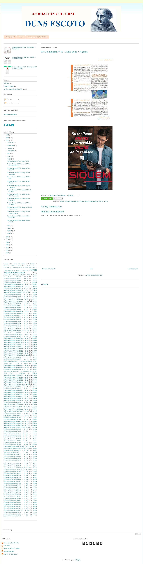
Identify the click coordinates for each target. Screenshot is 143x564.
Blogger (78, 560)
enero (9, 233)
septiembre (11, 151)
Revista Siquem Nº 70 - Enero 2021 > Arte (23, 267)
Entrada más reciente (49, 269)
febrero (10, 231)
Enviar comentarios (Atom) (94, 275)
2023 (7, 140)
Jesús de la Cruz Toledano (12, 548)
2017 (7, 250)
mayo (9, 159)
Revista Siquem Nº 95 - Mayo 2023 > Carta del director (18, 164)
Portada (32, 263)
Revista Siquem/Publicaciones (69, 201)
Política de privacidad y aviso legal (37, 37)
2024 (7, 138)
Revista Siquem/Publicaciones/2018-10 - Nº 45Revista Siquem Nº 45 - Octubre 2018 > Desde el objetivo (20, 361)
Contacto (21, 37)
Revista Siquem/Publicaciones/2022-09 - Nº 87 (17, 448)
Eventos (6, 83)
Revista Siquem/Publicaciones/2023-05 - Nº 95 (93, 201)
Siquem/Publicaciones (9, 518)
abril (9, 225)
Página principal (10, 37)
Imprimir (45, 284)
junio (9, 156)
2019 (7, 245)
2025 (7, 135)
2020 (7, 242)
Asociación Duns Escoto (11, 543)
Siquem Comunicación (10, 554)
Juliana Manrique (9, 551)
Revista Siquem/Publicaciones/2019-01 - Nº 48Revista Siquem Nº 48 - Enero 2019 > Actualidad (20, 371)
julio (9, 153)
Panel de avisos (8, 86)
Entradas (8, 99)
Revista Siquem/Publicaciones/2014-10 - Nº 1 (17, 275)
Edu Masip (7, 545)
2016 (7, 253)
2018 (7, 247)
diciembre (11, 142)
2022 (7, 237)
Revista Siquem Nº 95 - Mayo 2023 (18, 161)
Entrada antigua (133, 269)
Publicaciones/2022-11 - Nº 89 (12, 265)
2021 (7, 239)
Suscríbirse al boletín (10, 114)
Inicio (91, 269)
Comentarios (9, 103)
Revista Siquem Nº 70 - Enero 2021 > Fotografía (16, 270)
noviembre (11, 145)
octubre (10, 148)
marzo (10, 228)
